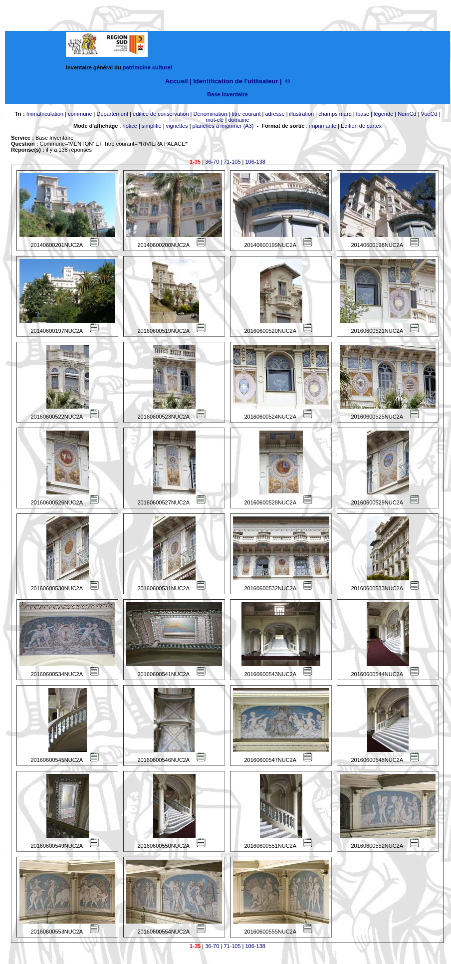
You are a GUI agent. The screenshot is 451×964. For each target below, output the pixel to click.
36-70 (212, 162)
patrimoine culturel (147, 67)
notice (130, 126)
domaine (238, 120)
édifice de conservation (161, 114)
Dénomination (210, 114)
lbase (362, 114)
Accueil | (178, 81)
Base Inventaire (227, 94)
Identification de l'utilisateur (235, 81)
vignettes (177, 126)
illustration (301, 114)
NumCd (407, 114)
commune (80, 114)
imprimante (322, 126)
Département (112, 114)
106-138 (255, 162)
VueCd (429, 114)
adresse (274, 114)
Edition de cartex (361, 126)
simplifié (152, 126)
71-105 (232, 162)
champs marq (335, 114)
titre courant (245, 114)
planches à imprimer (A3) (223, 126)
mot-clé (215, 120)
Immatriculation (45, 114)
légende (383, 114)
